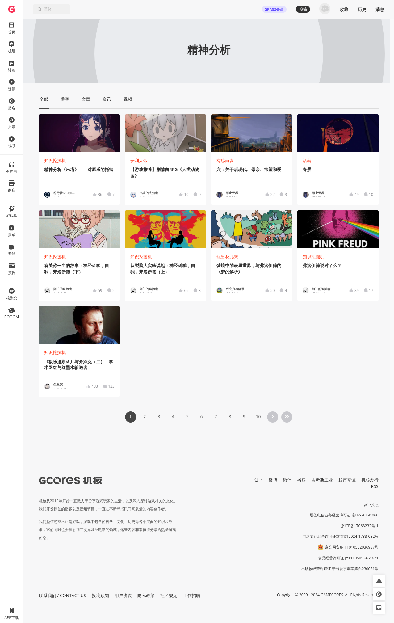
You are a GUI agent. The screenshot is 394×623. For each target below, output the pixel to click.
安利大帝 (139, 160)
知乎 (258, 480)
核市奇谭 (347, 480)
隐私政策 (146, 595)
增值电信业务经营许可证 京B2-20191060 (344, 515)
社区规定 (169, 595)
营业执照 (371, 504)
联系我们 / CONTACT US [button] (62, 595)
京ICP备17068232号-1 (360, 525)
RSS (375, 486)
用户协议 (123, 595)
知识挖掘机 (55, 160)
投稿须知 (100, 595)
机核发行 (370, 480)
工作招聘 (191, 595)
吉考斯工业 (322, 480)
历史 (362, 9)
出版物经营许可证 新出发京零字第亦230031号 (339, 568)
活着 (307, 160)
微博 (273, 480)
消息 (379, 9)
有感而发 (225, 160)
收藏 (344, 9)
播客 (301, 480)
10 (258, 416)
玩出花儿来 (227, 256)
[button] (379, 581)
